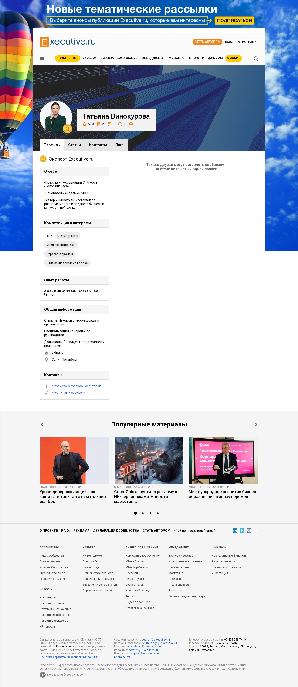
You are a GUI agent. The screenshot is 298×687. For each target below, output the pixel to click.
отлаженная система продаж (67, 263)
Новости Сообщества (54, 620)
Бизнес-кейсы (135, 584)
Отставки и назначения (55, 609)
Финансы (177, 58)
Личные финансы (223, 561)
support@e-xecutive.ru (145, 653)
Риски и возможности (226, 567)
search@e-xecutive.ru (156, 639)
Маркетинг (123, 487)
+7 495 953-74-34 (235, 639)
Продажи (175, 579)
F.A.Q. (65, 530)
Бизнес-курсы (135, 579)
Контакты (98, 145)
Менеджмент (153, 58)
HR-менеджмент (94, 555)
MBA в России (200, 487)
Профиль (52, 145)
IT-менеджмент (179, 567)
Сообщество (67, 58)
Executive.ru (64, 646)
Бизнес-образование (119, 58)
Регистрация (247, 41)
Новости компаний (52, 603)
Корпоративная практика (185, 561)
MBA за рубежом (137, 567)
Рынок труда (91, 567)
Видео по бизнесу (138, 602)
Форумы (215, 58)
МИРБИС (233, 58)
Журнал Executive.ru (53, 573)
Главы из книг (51, 487)
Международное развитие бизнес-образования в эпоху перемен (223, 494)
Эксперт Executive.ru (66, 158)
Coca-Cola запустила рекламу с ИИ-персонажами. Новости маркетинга (145, 496)
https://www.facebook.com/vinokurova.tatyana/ (78, 386)
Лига (119, 145)
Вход (229, 41)
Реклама (81, 530)
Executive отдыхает (52, 579)
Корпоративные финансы (229, 555)
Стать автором (207, 42)
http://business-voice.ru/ (70, 393)
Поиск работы (92, 561)
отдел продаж (67, 236)
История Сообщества (54, 567)
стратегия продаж (60, 254)
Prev (42, 424)
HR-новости (47, 626)
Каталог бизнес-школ (140, 608)
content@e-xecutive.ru (143, 650)
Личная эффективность (98, 573)
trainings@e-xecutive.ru (161, 643)
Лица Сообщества (52, 555)
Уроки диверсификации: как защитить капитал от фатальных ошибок (73, 496)
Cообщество (49, 547)
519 (88, 124)
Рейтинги (132, 573)
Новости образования (54, 615)
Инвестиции (220, 573)
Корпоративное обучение (143, 555)
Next (256, 424)
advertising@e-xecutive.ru (144, 646)
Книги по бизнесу (137, 590)
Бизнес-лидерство (181, 555)
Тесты (130, 596)
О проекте (49, 530)
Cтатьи (74, 145)
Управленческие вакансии (101, 584)
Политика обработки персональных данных (69, 657)
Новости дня (48, 597)
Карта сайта (122, 657)
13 (83, 487)
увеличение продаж (61, 245)
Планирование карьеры (98, 579)
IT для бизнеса (179, 584)
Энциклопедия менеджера (187, 596)
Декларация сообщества (116, 530)
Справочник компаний (98, 590)
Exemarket (176, 590)
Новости (196, 58)
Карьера (89, 58)
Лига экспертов (50, 561)
